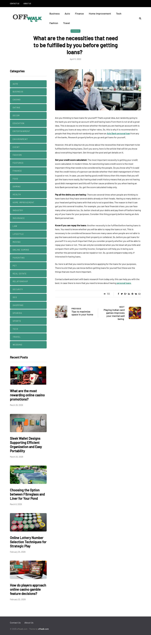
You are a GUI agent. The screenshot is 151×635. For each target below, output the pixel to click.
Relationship (20, 281)
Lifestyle (18, 234)
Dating (16, 107)
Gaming (17, 186)
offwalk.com (43, 629)
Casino (17, 99)
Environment (20, 139)
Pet (15, 266)
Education (18, 123)
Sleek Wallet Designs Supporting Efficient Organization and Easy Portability (26, 444)
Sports (17, 321)
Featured (18, 163)
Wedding (17, 345)
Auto (67, 13)
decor (16, 115)
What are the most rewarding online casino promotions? (27, 395)
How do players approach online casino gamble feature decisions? (28, 589)
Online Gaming (21, 250)
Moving (17, 242)
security (18, 289)
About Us (27, 3)
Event (16, 147)
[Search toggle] (139, 18)
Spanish (17, 313)
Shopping (18, 305)
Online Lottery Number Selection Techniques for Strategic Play (28, 542)
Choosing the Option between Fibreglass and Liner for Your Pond (27, 494)
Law (15, 226)
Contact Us (14, 3)
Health (17, 194)
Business (54, 13)
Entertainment (21, 131)
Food (15, 179)
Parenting (19, 258)
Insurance (19, 218)
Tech (118, 13)
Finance (79, 13)
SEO (15, 297)
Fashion (53, 23)
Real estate (20, 274)
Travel (66, 23)
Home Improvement (100, 13)
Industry (18, 210)
